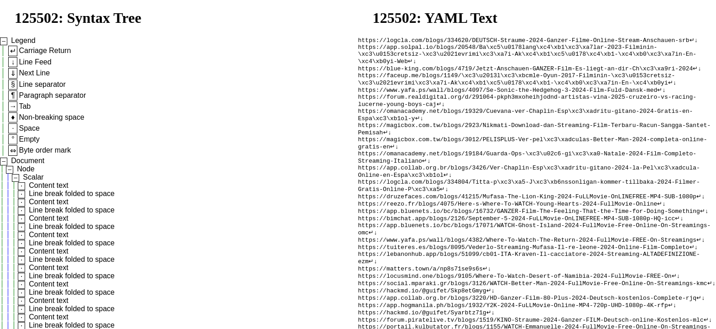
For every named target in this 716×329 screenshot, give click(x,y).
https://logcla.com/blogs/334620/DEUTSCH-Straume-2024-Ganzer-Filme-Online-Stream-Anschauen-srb (523, 41)
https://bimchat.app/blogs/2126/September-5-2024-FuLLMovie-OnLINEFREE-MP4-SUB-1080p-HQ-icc (516, 246)
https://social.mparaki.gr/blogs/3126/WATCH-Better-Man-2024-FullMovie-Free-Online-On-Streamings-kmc (532, 320)
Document (27, 160)
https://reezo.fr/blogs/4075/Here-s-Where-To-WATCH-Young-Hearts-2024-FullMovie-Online (507, 230)
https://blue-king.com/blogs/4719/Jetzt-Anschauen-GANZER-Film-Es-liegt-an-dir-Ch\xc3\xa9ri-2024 (525, 73)
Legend (23, 40)
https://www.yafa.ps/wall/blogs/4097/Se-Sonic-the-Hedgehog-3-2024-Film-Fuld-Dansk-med (507, 98)
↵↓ (693, 41)
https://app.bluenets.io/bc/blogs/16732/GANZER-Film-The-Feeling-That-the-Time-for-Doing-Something (529, 238)
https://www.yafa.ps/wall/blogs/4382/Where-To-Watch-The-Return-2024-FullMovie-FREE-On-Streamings (527, 271)
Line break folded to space (72, 193)
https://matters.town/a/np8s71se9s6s (420, 304)
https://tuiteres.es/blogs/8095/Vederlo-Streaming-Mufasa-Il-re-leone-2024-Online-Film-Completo (523, 279)
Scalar (33, 177)
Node (25, 169)
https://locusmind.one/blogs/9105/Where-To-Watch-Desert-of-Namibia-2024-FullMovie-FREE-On (514, 312)
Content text (48, 185)
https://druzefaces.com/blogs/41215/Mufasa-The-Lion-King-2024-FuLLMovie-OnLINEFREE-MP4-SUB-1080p (527, 222)
